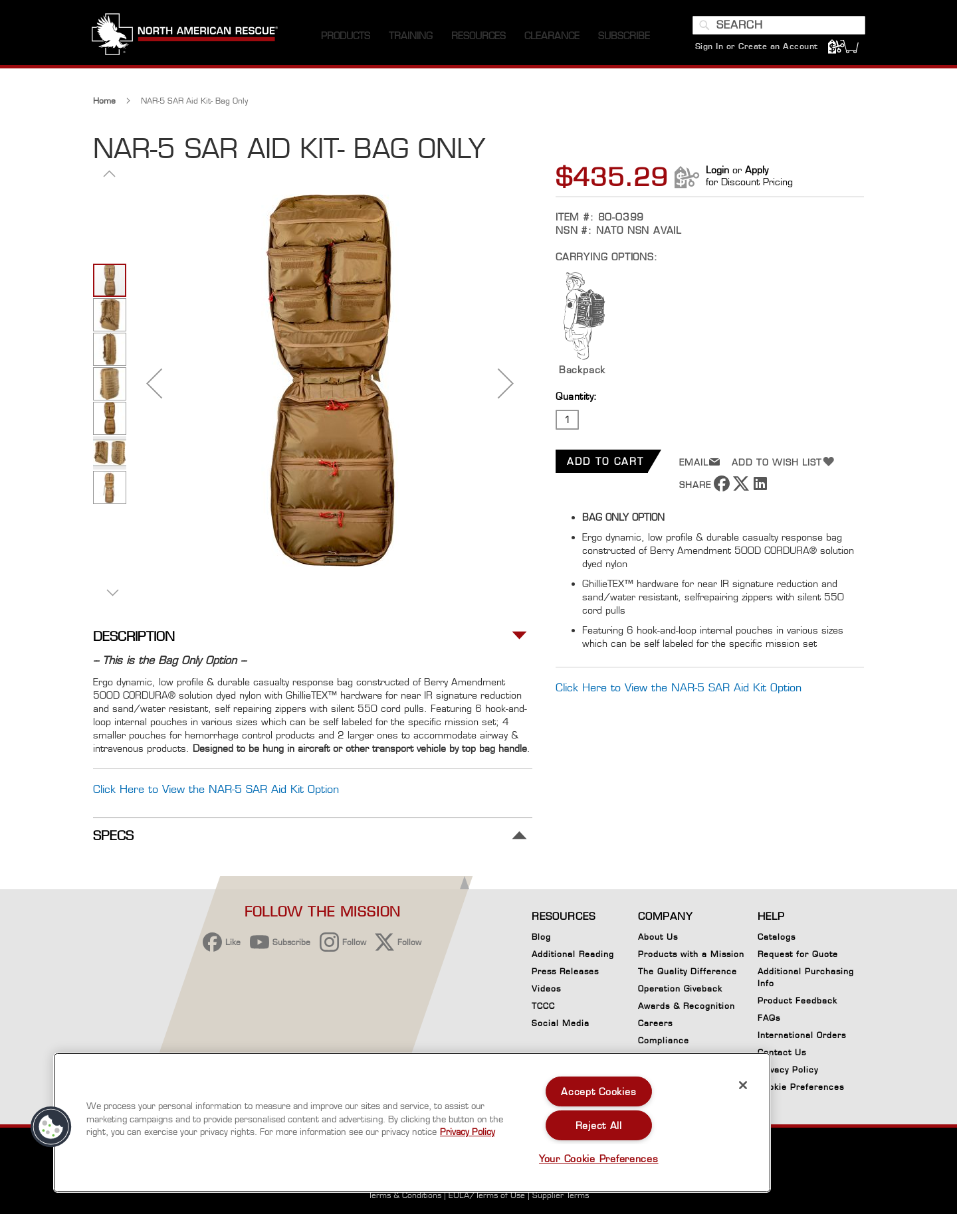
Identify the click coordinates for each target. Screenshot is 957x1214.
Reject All (599, 1125)
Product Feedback (797, 1000)
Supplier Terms (560, 1195)
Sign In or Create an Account (755, 49)
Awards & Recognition (686, 1006)
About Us (658, 937)
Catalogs (777, 937)
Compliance (663, 1040)
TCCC (543, 1006)
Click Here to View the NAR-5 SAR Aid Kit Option (678, 690)
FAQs (769, 1018)
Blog (541, 937)
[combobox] (777, 28)
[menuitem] (345, 39)
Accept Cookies (598, 1091)
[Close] (743, 1085)
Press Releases (565, 971)
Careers (655, 1023)
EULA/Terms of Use (487, 1195)
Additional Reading (573, 954)
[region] (412, 1123)
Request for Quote (798, 954)
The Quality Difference (687, 971)
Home (104, 104)
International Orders (802, 1035)
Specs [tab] (113, 838)
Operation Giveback (680, 989)
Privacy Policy (788, 1070)
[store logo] (186, 39)
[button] (154, 386)
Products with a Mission (691, 954)
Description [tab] (134, 640)
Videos (546, 989)
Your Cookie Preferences (599, 1158)
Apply (756, 173)
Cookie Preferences (801, 1089)
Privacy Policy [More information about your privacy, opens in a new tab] (467, 1131)
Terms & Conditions (404, 1195)
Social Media (560, 1023)
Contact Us (782, 1052)
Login (717, 173)
